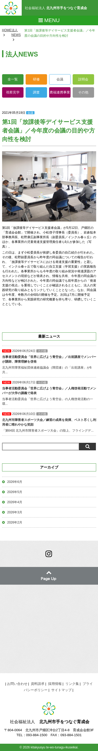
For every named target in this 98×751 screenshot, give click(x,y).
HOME (6, 30)
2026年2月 (14, 522)
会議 (59, 79)
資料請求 (37, 684)
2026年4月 (14, 502)
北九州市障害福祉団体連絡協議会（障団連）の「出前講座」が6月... (49, 361)
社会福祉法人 (56, 8)
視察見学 (13, 92)
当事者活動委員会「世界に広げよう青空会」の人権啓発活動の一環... (49, 393)
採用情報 (55, 684)
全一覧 (13, 79)
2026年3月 (14, 512)
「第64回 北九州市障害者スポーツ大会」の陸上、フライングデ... (49, 422)
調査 (36, 92)
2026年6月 (14, 482)
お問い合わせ (17, 684)
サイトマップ (61, 690)
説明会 (83, 79)
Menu (49, 20)
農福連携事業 (60, 92)
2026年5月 (14, 492)
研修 (36, 79)
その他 (83, 92)
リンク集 (72, 684)
